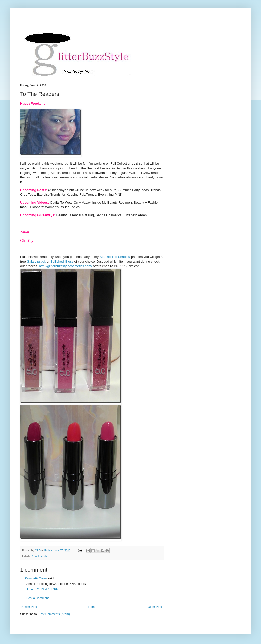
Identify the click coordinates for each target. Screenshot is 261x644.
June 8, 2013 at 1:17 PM (42, 589)
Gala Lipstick (36, 261)
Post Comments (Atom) (54, 614)
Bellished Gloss (61, 261)
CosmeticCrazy (36, 578)
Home (92, 607)
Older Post (155, 607)
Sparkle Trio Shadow (115, 257)
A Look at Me (39, 556)
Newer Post (29, 607)
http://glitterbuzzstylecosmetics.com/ (65, 266)
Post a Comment (37, 598)
